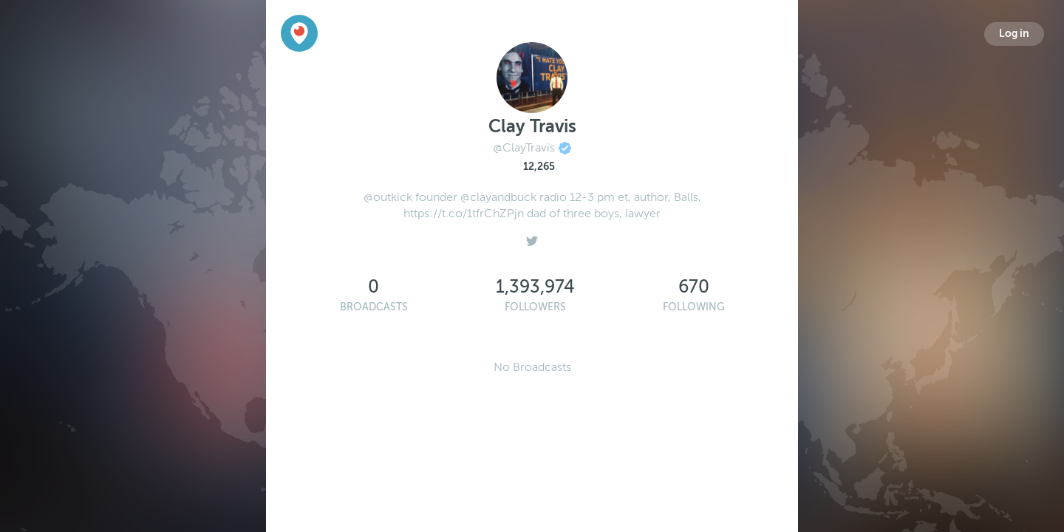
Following (694, 307)
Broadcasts (374, 307)
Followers (535, 307)
